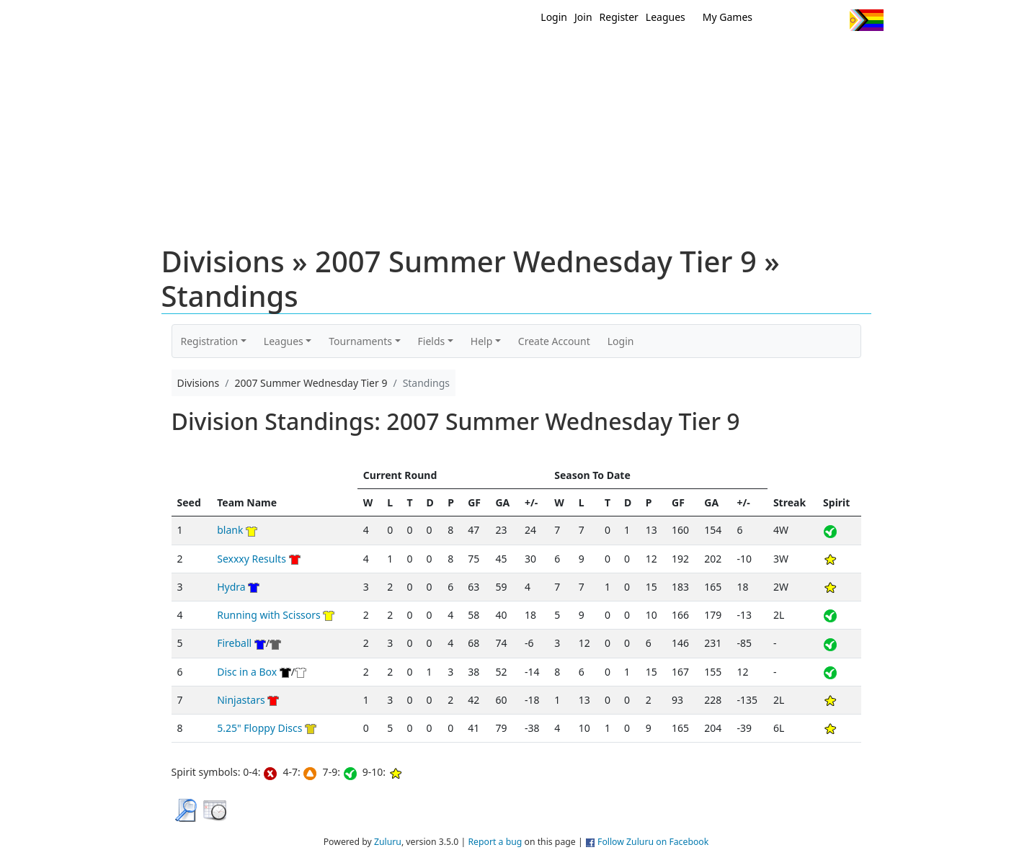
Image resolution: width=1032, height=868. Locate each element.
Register (619, 17)
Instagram (832, 20)
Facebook (806, 20)
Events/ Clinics (639, 56)
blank (230, 530)
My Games (727, 17)
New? (480, 56)
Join (583, 17)
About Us (844, 56)
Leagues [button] (283, 341)
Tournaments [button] (360, 341)
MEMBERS (546, 56)
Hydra (231, 587)
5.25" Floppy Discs (259, 728)
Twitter (779, 20)
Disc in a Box (247, 672)
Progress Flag (867, 20)
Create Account (554, 341)
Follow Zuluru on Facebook (652, 842)
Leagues (665, 17)
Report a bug (495, 842)
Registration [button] (210, 341)
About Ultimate (749, 56)
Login (554, 17)
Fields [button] (431, 341)
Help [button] (482, 341)
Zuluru (387, 842)
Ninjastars (240, 700)
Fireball (234, 643)
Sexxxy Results (251, 558)
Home (423, 56)
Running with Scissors (269, 615)
